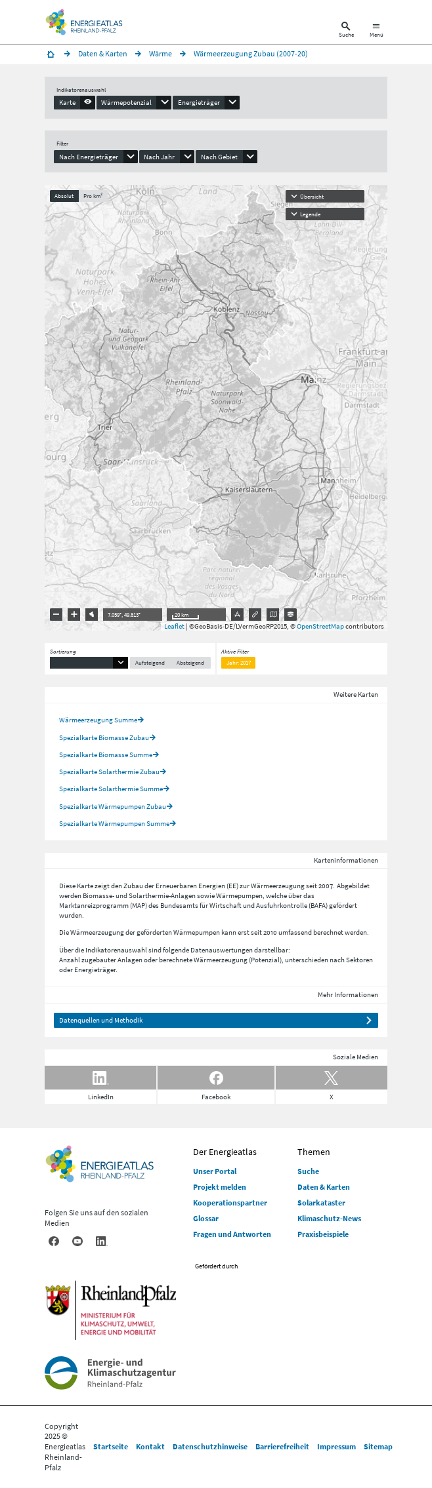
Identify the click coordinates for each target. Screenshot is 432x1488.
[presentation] (74, 102)
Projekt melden (219, 1187)
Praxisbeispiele (323, 1234)
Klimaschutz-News (329, 1218)
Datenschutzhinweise (210, 1446)
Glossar (206, 1218)
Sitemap (378, 1446)
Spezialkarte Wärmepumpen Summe (114, 823)
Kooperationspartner (230, 1202)
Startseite (110, 1446)
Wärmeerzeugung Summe (98, 719)
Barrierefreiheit (282, 1446)
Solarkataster (321, 1202)
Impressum (336, 1446)
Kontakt (150, 1446)
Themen (313, 1152)
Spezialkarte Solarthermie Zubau (109, 771)
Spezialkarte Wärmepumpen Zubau (112, 806)
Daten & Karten (323, 1187)
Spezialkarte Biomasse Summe (105, 754)
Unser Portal (214, 1171)
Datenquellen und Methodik (100, 1020)
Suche (308, 1171)
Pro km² (92, 195)
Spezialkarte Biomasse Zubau (104, 737)
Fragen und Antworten (232, 1234)
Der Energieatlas (225, 1152)
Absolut (64, 195)
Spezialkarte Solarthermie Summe (111, 788)
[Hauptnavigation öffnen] (376, 31)
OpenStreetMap (320, 626)
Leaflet (174, 626)
